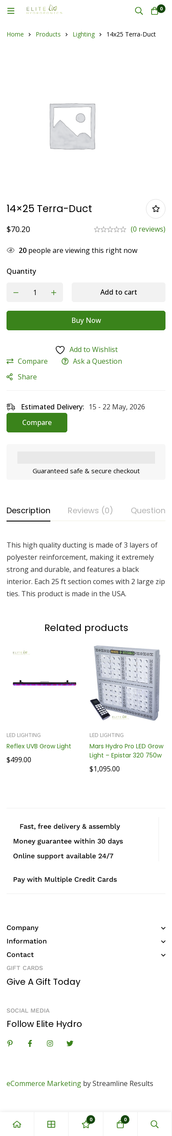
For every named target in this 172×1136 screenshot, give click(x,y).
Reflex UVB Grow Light (39, 746)
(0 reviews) (148, 229)
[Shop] (51, 1124)
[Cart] (154, 11)
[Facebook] (29, 1043)
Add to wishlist (155, 209)
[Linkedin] (10, 1043)
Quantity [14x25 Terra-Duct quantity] (21, 271)
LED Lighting (24, 735)
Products (48, 34)
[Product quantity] (35, 292)
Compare (33, 361)
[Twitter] (69, 1043)
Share (27, 377)
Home (15, 34)
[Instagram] (49, 1043)
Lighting (84, 34)
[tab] (28, 511)
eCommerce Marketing (44, 1083)
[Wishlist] (86, 1124)
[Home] (17, 1124)
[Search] (139, 11)
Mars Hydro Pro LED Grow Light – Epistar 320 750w (126, 751)
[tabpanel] (86, 569)
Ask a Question (97, 361)
